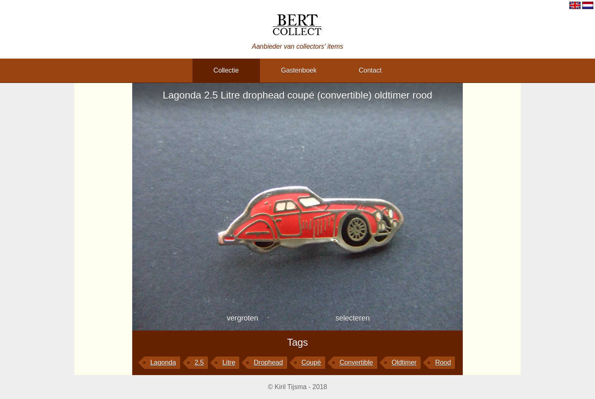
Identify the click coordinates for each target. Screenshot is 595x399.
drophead (268, 362)
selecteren (353, 318)
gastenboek (299, 70)
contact (370, 70)
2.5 (199, 362)
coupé (311, 362)
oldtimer (404, 362)
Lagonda (163, 362)
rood (443, 362)
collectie (226, 70)
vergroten (242, 318)
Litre (228, 362)
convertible (356, 362)
